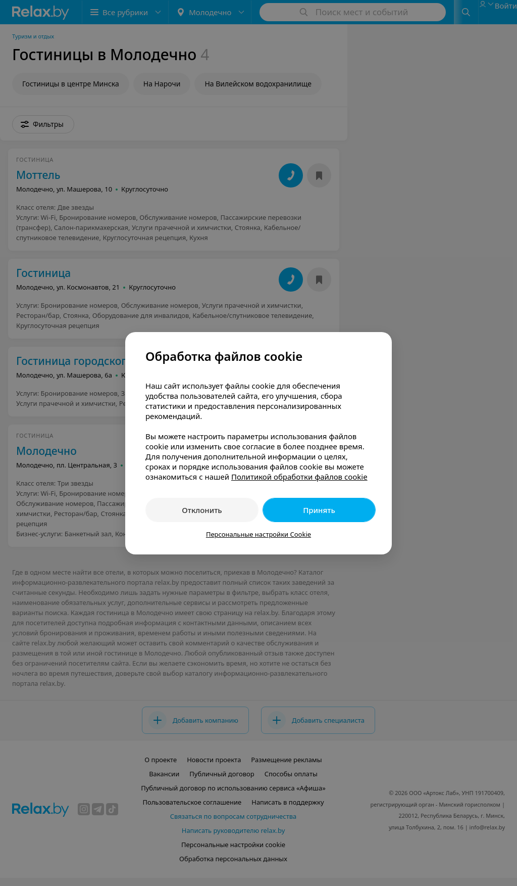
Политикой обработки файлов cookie (299, 477)
